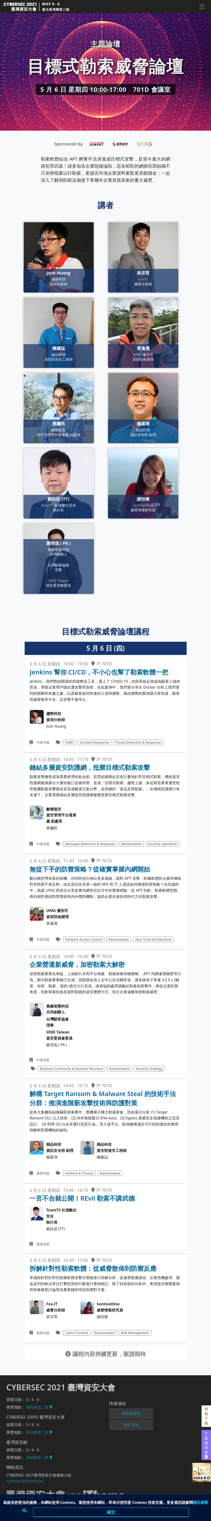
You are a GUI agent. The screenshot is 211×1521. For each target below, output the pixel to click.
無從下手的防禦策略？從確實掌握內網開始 (90, 869)
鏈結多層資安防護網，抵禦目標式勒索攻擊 (90, 767)
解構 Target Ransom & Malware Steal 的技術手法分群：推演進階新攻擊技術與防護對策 (103, 1098)
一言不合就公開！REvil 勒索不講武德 (82, 1198)
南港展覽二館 (39, 1407)
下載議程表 (206, 1445)
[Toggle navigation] (201, 7)
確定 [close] (111, 1512)
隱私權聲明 (131, 1413)
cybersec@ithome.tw (24, 1481)
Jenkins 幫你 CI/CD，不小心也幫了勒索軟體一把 (99, 672)
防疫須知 (131, 1424)
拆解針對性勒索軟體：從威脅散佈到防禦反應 (93, 1268)
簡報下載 (206, 1416)
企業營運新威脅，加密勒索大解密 (77, 964)
